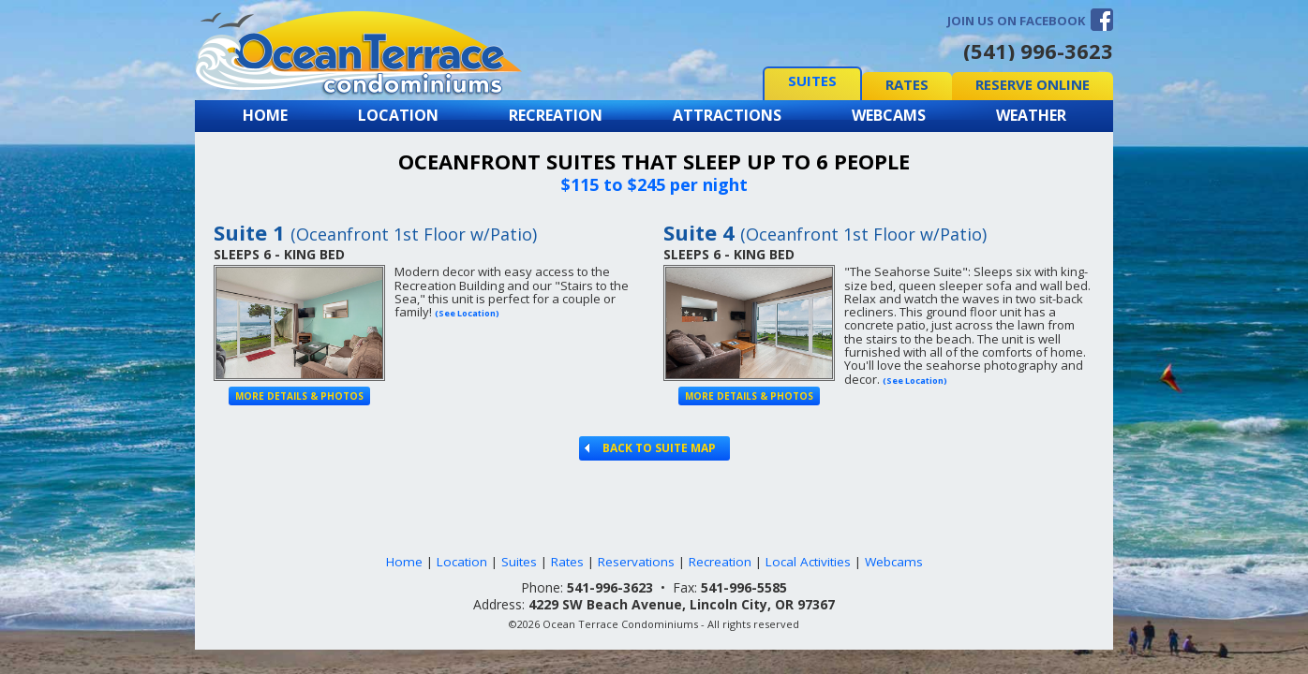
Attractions (727, 115)
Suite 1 (375, 232)
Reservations (636, 561)
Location (398, 115)
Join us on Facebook (1016, 20)
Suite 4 (825, 232)
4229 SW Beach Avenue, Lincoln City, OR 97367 (681, 604)
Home (265, 115)
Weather (1031, 115)
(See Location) (467, 313)
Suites (812, 80)
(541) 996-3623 (1038, 51)
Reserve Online (1032, 84)
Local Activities (808, 561)
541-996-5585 (744, 587)
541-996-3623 (610, 587)
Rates (907, 84)
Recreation (555, 115)
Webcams (889, 115)
